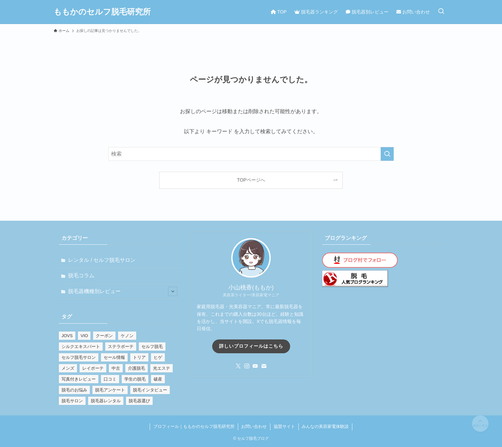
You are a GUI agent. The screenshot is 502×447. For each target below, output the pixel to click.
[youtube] (255, 366)
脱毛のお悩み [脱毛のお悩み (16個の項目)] (74, 389)
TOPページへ (251, 180)
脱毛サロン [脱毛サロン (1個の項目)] (72, 400)
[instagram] (246, 366)
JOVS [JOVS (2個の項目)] (67, 335)
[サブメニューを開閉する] (172, 291)
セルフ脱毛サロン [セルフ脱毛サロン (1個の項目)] (79, 357)
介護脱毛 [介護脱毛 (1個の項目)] (136, 368)
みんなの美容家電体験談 (325, 426)
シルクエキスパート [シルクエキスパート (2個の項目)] (81, 346)
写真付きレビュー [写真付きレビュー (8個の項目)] (79, 379)
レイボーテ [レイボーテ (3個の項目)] (93, 368)
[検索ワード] (251, 154)
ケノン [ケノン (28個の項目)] (127, 335)
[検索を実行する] (387, 154)
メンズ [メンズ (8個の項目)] (68, 368)
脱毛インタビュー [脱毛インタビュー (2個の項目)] (150, 389)
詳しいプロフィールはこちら (251, 346)
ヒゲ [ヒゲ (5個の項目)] (158, 357)
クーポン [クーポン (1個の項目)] (104, 335)
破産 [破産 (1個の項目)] (158, 379)
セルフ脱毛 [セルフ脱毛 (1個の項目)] (152, 346)
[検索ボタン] (441, 12)
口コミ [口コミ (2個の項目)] (110, 379)
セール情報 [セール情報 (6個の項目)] (114, 357)
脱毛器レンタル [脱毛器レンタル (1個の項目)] (106, 400)
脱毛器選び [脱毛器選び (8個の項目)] (139, 400)
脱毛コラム (81, 275)
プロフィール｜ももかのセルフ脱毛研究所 (194, 426)
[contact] (264, 366)
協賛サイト (284, 426)
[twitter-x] (238, 366)
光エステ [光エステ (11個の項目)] (161, 368)
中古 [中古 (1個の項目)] (116, 368)
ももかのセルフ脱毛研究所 (102, 12)
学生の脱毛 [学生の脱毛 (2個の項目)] (135, 379)
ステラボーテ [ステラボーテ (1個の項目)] (121, 346)
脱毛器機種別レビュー (122, 291)
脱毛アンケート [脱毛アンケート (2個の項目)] (110, 389)
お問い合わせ (254, 426)
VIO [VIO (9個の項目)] (84, 335)
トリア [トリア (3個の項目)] (139, 357)
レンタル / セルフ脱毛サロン (102, 260)
